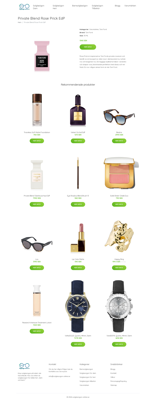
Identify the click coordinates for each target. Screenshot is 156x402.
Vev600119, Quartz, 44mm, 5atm (119, 337)
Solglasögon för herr (88, 378)
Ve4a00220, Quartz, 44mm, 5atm (78, 337)
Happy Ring (119, 260)
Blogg (117, 6)
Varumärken (130, 6)
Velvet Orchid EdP (78, 133)
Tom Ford (103, 30)
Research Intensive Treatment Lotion (36, 324)
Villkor (112, 378)
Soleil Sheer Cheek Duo (119, 197)
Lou (36, 260)
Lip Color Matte (78, 260)
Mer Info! (88, 48)
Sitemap (113, 386)
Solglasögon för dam (88, 374)
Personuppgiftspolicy (118, 382)
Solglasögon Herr (58, 7)
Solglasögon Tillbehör (97, 7)
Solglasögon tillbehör (88, 382)
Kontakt (113, 374)
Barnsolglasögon (80, 6)
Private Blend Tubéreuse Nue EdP (37, 197)
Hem (19, 23)
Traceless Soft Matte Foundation (37, 133)
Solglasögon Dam (38, 7)
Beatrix (119, 133)
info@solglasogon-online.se (59, 377)
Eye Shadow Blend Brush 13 (78, 197)
